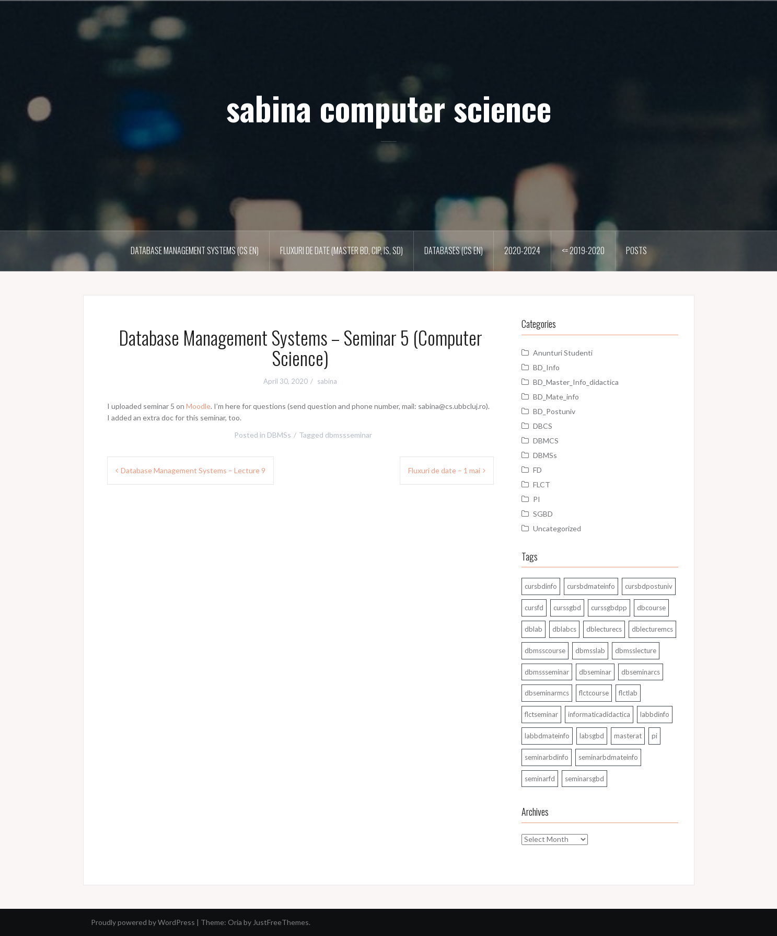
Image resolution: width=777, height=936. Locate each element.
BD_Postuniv (554, 411)
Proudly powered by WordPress (143, 922)
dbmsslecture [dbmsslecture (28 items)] (635, 650)
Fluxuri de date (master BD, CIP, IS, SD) (341, 250)
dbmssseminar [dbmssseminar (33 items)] (547, 672)
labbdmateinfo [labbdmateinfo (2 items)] (547, 736)
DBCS (542, 425)
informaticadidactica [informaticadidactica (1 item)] (599, 714)
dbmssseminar (348, 434)
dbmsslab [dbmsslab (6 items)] (590, 650)
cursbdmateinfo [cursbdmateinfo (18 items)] (591, 586)
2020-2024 (522, 250)
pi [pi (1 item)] (654, 736)
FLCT (541, 484)
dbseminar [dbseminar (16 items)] (595, 672)
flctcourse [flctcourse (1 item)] (594, 693)
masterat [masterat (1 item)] (628, 736)
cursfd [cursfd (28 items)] (534, 607)
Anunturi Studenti (563, 352)
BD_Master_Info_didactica (576, 382)
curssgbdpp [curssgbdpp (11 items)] (609, 607)
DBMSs (279, 434)
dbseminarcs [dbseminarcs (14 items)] (640, 672)
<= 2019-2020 (583, 250)
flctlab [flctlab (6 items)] (628, 693)
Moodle (198, 406)
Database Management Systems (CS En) (195, 250)
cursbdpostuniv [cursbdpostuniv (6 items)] (648, 586)
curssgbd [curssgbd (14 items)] (567, 607)
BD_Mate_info (556, 396)
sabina (327, 381)
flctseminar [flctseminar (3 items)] (541, 714)
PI (536, 499)
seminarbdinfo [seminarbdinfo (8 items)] (547, 757)
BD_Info (546, 367)
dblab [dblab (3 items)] (533, 629)
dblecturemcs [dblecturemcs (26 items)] (652, 629)
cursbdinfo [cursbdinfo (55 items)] (541, 586)
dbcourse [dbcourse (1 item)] (651, 607)
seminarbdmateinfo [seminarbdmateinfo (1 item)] (608, 757)
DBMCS (546, 440)
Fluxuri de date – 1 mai (444, 470)
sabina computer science (388, 108)
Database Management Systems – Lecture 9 (193, 470)
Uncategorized (557, 528)
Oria (235, 922)
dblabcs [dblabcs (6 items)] (564, 629)
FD (537, 469)
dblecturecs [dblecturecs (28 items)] (604, 629)
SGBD (543, 513)
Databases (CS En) (453, 250)
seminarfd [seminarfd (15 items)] (540, 778)
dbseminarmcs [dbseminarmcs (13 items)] (547, 693)
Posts (636, 250)
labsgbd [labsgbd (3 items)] (591, 736)
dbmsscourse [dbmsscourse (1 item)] (545, 650)
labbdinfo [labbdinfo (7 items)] (654, 714)
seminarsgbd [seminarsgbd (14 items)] (584, 778)
